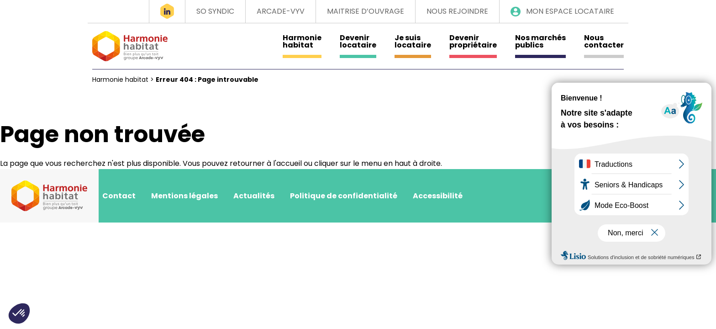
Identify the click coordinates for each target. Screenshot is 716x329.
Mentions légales (184, 196)
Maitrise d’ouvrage (365, 11)
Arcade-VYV (281, 11)
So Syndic (215, 11)
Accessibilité (438, 196)
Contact (119, 196)
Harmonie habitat (120, 79)
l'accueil (287, 163)
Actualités (253, 196)
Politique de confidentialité (343, 196)
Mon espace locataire (570, 11)
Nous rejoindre (457, 11)
